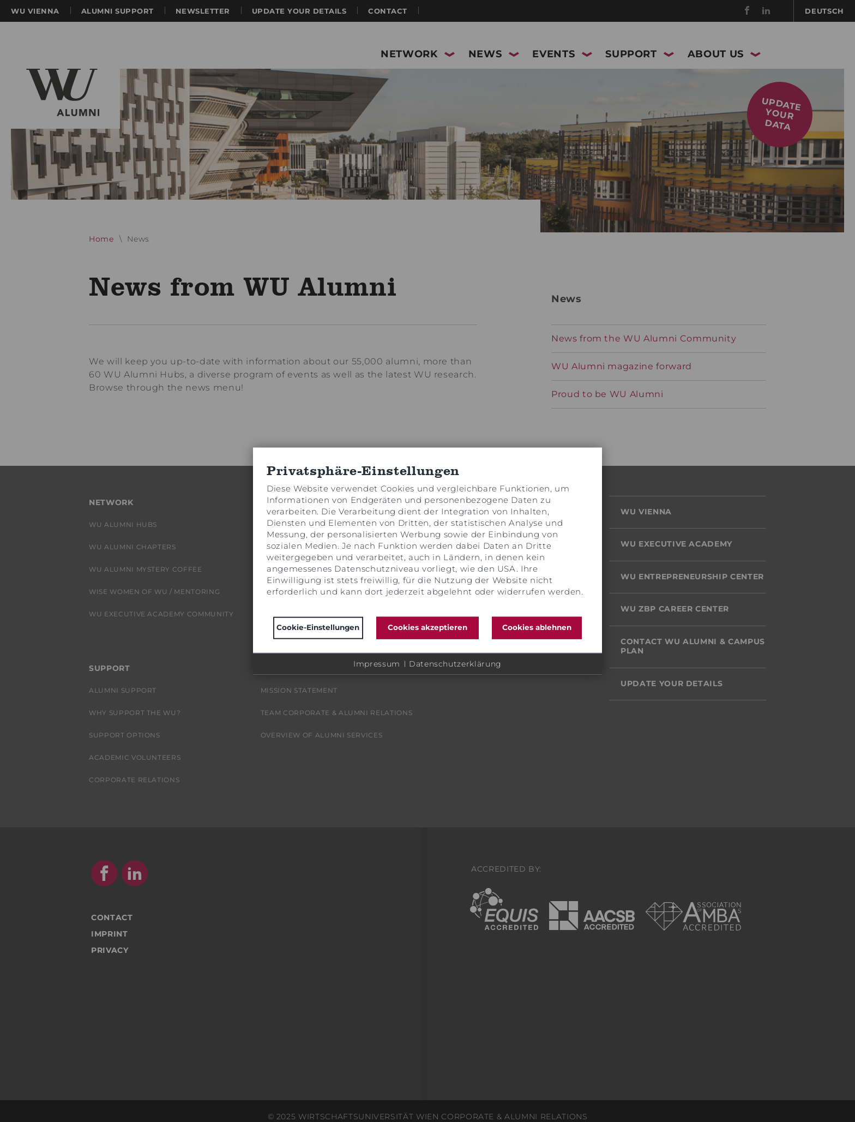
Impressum (376, 663)
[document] (427, 537)
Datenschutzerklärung (455, 663)
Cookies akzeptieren (427, 627)
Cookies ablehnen (536, 627)
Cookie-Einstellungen (317, 627)
